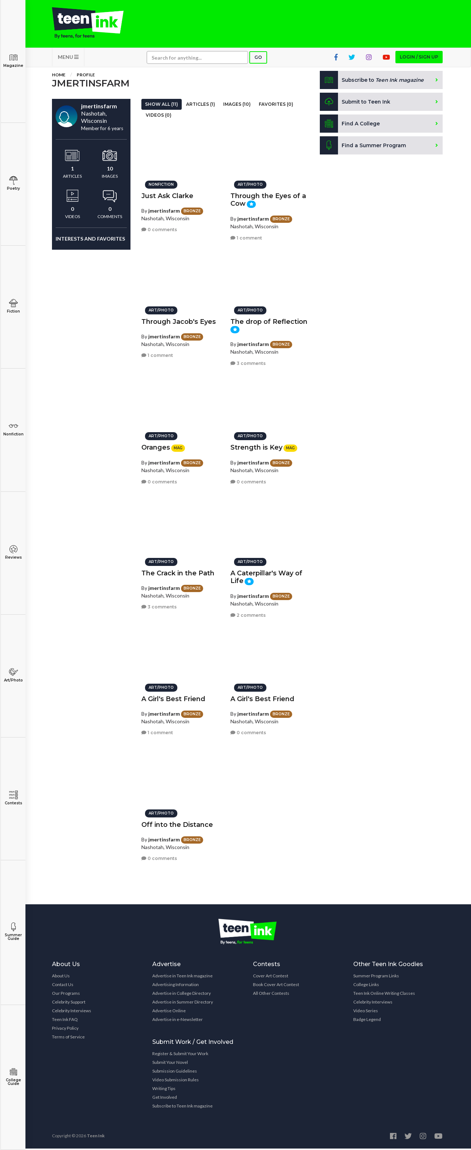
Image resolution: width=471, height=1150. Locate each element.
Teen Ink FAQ (65, 1021)
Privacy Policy (65, 1029)
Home (58, 76)
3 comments (248, 362)
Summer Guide (13, 931)
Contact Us (62, 986)
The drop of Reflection (268, 321)
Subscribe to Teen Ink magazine (182, 1107)
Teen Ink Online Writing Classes (384, 994)
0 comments (159, 229)
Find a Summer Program (363, 147)
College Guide (13, 1076)
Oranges (155, 446)
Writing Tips (164, 1090)
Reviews (13, 552)
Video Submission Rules (175, 1081)
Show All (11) (161, 105)
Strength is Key (256, 446)
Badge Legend (367, 1021)
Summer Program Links (376, 977)
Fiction (13, 306)
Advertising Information (175, 986)
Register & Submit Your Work (180, 1055)
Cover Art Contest (270, 977)
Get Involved (164, 1098)
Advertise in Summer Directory (182, 1003)
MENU (68, 58)
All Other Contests (271, 994)
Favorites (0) (276, 105)
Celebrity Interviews (71, 1012)
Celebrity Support (68, 1003)
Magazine (13, 60)
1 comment (246, 237)
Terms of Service (68, 1038)
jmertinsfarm (164, 209)
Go (258, 58)
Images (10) (237, 105)
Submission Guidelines (174, 1072)
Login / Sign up (419, 58)
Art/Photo (13, 675)
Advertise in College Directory (181, 994)
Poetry (13, 183)
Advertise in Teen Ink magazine (182, 977)
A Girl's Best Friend (173, 698)
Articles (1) (200, 105)
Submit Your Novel (170, 1063)
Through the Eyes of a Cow (268, 198)
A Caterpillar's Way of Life (266, 576)
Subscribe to (373, 81)
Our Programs (66, 994)
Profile (86, 76)
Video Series (365, 1012)
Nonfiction (13, 429)
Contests (13, 798)
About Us (61, 977)
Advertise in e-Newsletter (177, 1021)
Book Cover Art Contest (276, 986)
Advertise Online (169, 1012)
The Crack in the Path (177, 572)
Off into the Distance (177, 824)
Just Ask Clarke (167, 195)
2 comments (248, 614)
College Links (366, 986)
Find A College (350, 125)
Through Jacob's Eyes (178, 321)
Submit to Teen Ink (356, 103)
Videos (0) (159, 116)
